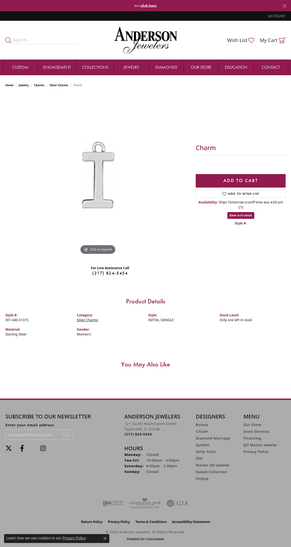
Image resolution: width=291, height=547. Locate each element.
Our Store (201, 67)
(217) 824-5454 (110, 273)
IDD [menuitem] (199, 458)
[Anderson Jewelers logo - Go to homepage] (146, 40)
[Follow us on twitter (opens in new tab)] (9, 448)
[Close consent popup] (105, 538)
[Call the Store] (138, 434)
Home (9, 85)
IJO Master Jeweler (260, 444)
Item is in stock (240, 215)
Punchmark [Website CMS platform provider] (155, 539)
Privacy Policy (256, 451)
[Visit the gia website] (177, 503)
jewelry (24, 85)
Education (236, 67)
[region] (98, 175)
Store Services (256, 431)
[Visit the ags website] (144, 503)
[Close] (284, 5)
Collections (95, 67)
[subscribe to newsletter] (66, 434)
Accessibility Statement (191, 522)
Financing (252, 438)
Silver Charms (59, 85)
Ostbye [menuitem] (202, 478)
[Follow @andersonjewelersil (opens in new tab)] (43, 448)
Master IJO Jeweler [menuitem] (213, 465)
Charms (39, 85)
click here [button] (148, 5)
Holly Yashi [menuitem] (206, 451)
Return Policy (92, 522)
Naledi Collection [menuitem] (211, 471)
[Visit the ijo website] (113, 503)
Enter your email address (29, 425)
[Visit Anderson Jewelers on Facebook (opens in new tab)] (22, 448)
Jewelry (131, 67)
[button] (276, 16)
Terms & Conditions (151, 522)
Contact (271, 67)
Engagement (57, 67)
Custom (20, 67)
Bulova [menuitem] (202, 424)
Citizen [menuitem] (202, 431)
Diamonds (166, 67)
